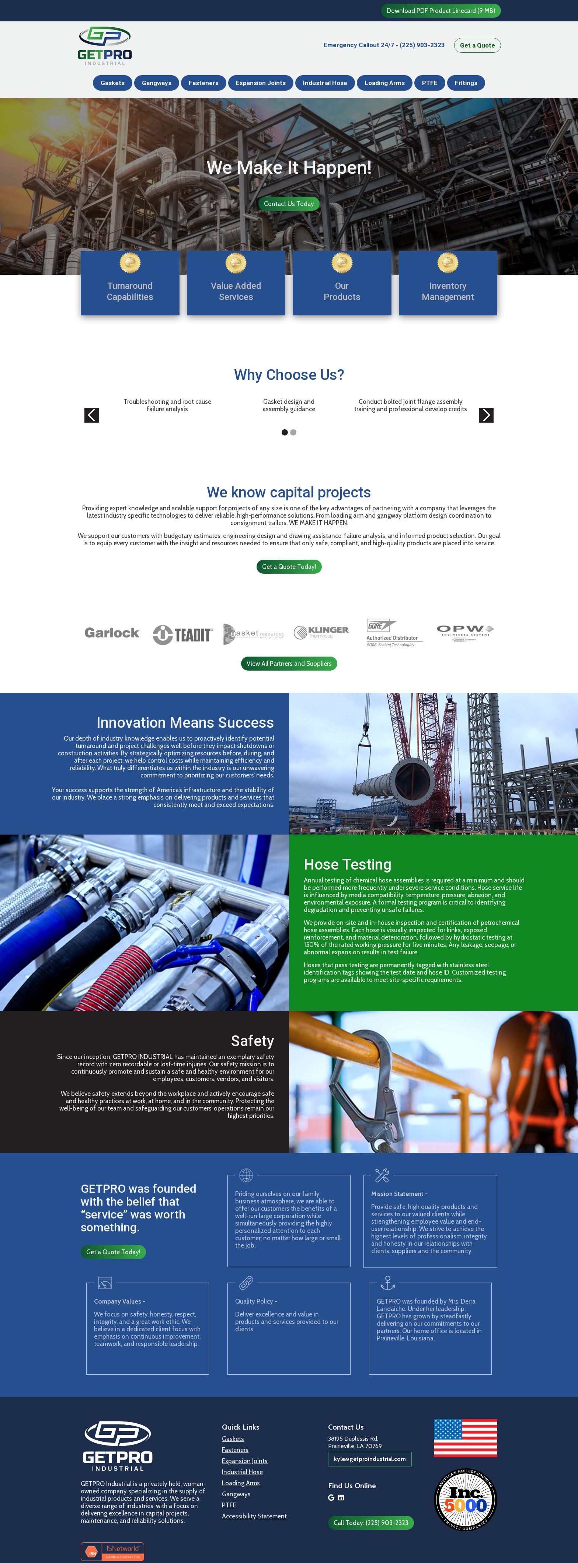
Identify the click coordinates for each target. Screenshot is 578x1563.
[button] (92, 415)
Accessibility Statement (254, 1516)
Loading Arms (385, 83)
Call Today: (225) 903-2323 (371, 1523)
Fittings (466, 83)
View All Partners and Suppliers (289, 663)
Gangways (156, 83)
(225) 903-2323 (384, 45)
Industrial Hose (325, 83)
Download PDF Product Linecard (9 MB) (441, 10)
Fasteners (204, 83)
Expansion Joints (261, 83)
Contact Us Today (289, 203)
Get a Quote (477, 45)
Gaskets (113, 83)
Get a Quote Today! (289, 566)
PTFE (430, 83)
